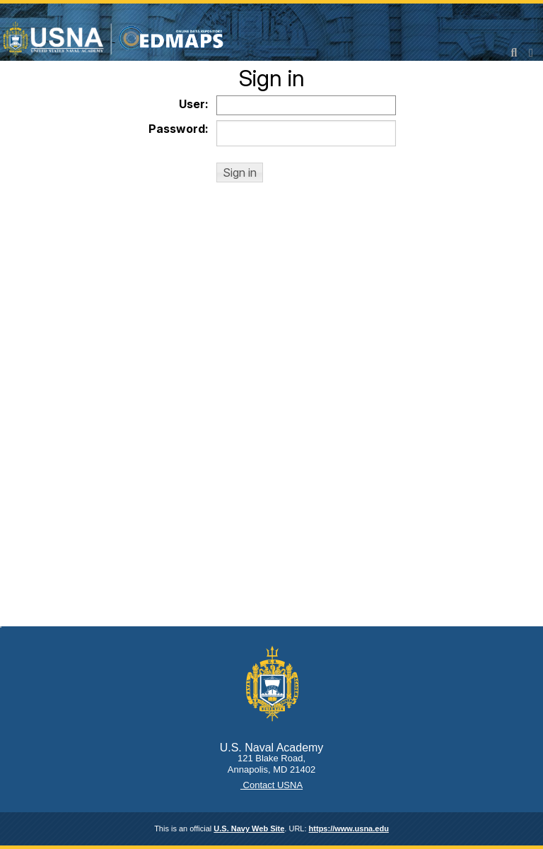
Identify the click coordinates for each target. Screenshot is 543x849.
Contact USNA (271, 785)
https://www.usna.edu (349, 828)
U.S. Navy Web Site (249, 828)
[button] (239, 172)
